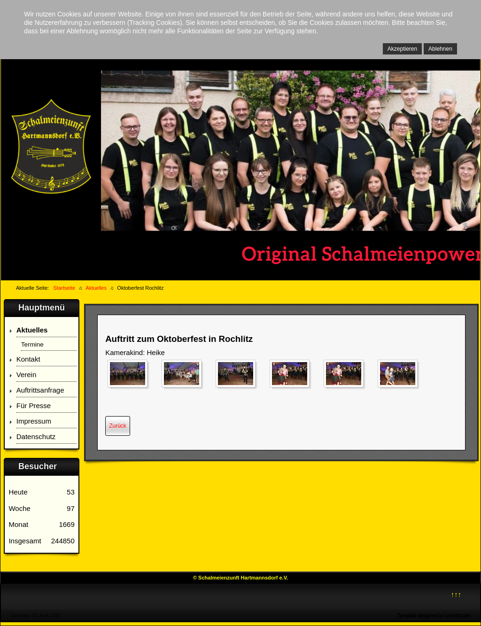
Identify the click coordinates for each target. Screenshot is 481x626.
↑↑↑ (456, 594)
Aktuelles (32, 330)
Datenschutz (35, 437)
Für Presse (33, 406)
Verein (26, 375)
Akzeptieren (402, 49)
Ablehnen (440, 49)
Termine (32, 344)
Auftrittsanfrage (40, 390)
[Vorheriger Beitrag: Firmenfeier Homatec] (117, 426)
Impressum (33, 421)
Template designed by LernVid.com (434, 615)
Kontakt (28, 359)
